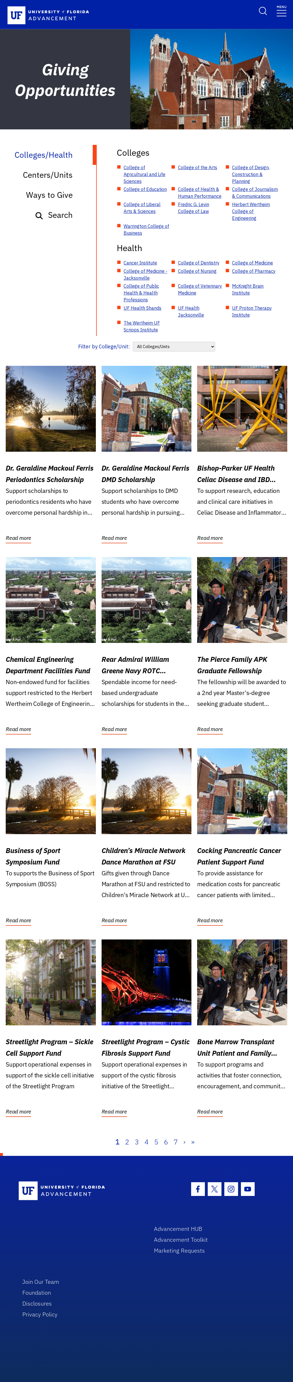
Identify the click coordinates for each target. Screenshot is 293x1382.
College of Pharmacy (254, 271)
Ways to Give (49, 194)
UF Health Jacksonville (191, 311)
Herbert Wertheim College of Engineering (251, 211)
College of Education (145, 189)
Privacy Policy (40, 1314)
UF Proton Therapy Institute (252, 311)
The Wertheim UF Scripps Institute (142, 326)
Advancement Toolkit (181, 1239)
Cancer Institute (140, 263)
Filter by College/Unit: (104, 346)
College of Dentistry (198, 263)
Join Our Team (40, 1282)
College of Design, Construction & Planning (251, 174)
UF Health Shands (142, 308)
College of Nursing (197, 271)
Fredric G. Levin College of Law (193, 208)
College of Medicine (252, 263)
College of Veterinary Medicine (200, 289)
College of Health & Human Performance (199, 192)
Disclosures (37, 1303)
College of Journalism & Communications (255, 192)
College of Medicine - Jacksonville (145, 274)
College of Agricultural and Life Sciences (144, 174)
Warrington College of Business (146, 229)
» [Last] (193, 1141)
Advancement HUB (178, 1229)
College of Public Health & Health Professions (141, 293)
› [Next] (184, 1141)
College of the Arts (197, 167)
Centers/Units (48, 174)
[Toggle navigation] (282, 10)
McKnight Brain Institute (248, 289)
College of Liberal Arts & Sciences (142, 208)
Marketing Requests (179, 1250)
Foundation (36, 1292)
